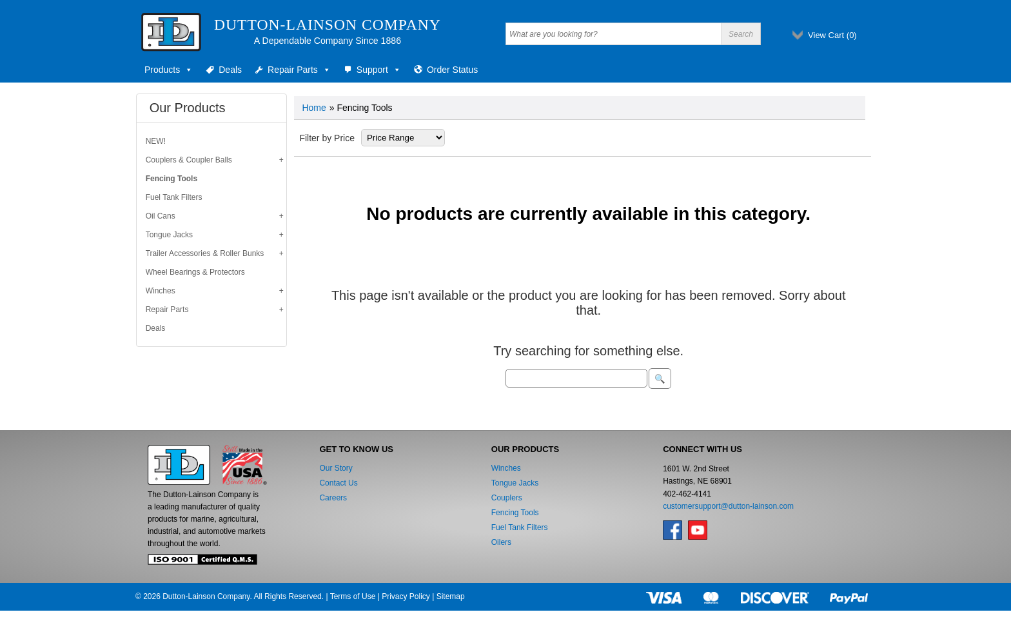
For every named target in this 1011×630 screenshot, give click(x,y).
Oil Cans (160, 216)
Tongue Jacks (169, 234)
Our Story (335, 468)
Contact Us (338, 482)
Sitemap (451, 596)
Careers (333, 497)
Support (379, 69)
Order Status (452, 69)
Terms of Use (353, 596)
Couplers (506, 497)
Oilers (501, 542)
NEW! (156, 141)
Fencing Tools (171, 178)
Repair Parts (299, 69)
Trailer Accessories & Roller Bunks (205, 253)
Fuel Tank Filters (174, 197)
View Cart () (832, 35)
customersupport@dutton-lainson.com (728, 506)
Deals (230, 69)
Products (168, 69)
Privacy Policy (406, 596)
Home (314, 108)
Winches (160, 290)
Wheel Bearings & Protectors (195, 272)
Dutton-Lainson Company (327, 24)
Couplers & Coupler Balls (189, 159)
